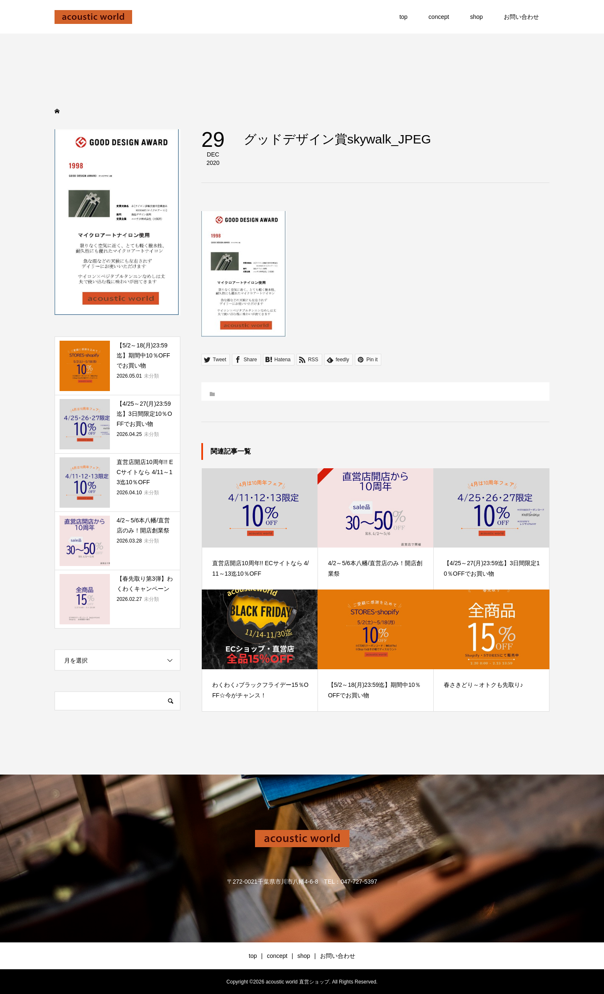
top (403, 16)
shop (476, 16)
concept (439, 16)
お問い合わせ (521, 16)
